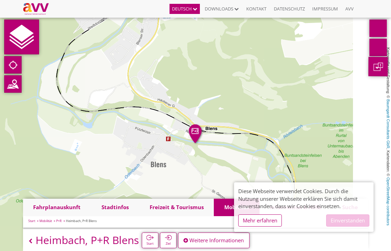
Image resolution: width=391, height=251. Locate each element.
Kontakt (256, 9)
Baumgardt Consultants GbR (388, 124)
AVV (349, 9)
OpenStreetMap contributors (388, 201)
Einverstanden (348, 220)
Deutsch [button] (184, 9)
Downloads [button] (222, 9)
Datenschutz (289, 9)
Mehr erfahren (260, 220)
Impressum (325, 9)
